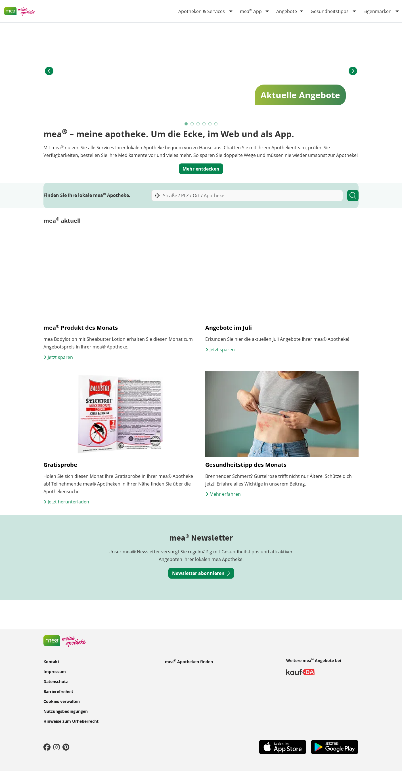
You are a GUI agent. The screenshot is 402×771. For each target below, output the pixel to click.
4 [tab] (204, 124)
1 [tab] (186, 124)
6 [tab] (216, 124)
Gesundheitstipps (330, 11)
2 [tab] (192, 124)
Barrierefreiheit (58, 691)
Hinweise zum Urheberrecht (71, 721)
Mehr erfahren (223, 498)
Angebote (286, 11)
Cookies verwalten (61, 701)
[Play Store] (334, 746)
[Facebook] (47, 747)
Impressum (54, 671)
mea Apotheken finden (189, 661)
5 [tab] (210, 124)
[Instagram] (56, 747)
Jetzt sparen (58, 361)
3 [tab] (198, 124)
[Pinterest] (65, 747)
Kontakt (51, 661)
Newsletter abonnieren (201, 578)
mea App (251, 11)
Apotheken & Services (201, 11)
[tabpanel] (201, 71)
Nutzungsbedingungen (65, 711)
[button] (49, 71)
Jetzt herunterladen (66, 506)
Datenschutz (55, 681)
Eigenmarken (377, 11)
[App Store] (282, 746)
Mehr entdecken (201, 169)
